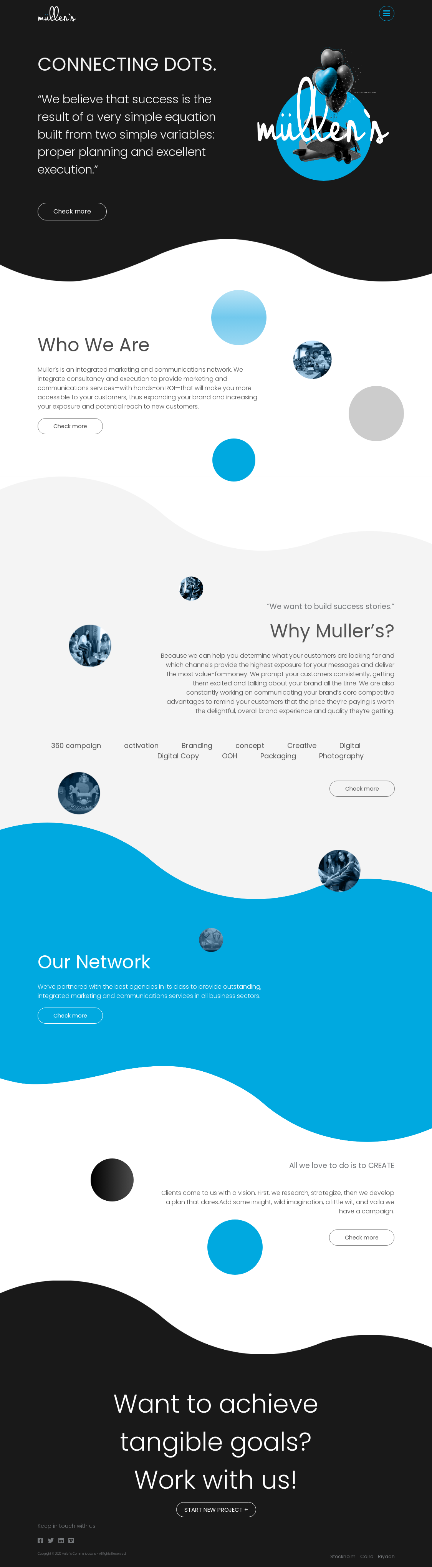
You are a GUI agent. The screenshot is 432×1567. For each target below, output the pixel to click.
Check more (72, 211)
